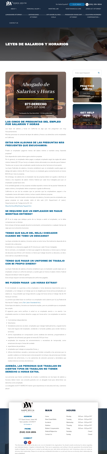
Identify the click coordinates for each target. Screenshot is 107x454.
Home (47, 416)
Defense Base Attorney (34, 16)
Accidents (48, 422)
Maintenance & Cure (73, 9)
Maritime (47, 425)
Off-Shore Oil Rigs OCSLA (53, 16)
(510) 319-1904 (28, 431)
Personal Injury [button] (34, 9)
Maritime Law (53, 9)
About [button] (14, 9)
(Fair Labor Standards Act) (31, 302)
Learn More (86, 93)
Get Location (27, 423)
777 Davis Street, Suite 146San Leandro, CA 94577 (28, 420)
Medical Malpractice (51, 431)
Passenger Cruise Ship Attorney (73, 16)
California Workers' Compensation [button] (93, 16)
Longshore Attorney (14, 14)
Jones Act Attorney (93, 9)
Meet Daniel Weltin (50, 419)
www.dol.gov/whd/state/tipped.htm (18, 206)
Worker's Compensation (52, 428)
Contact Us (13, 23)
